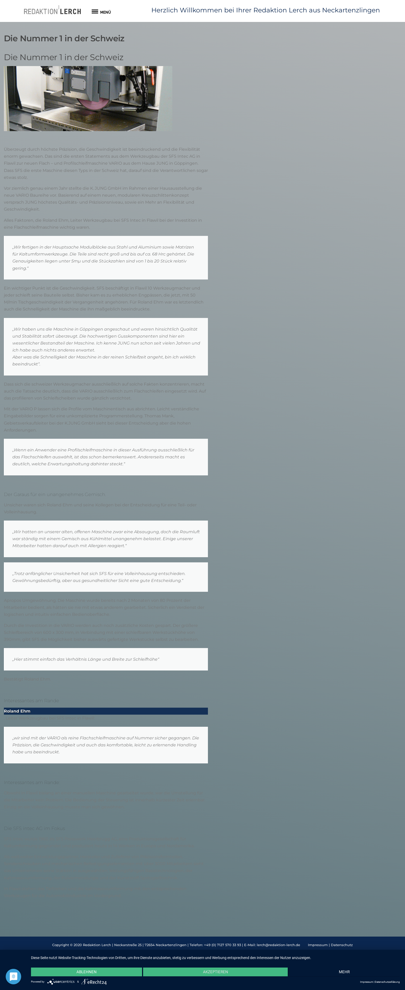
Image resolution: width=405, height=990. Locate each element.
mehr (344, 972)
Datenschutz (342, 945)
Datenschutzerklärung (387, 981)
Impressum (318, 945)
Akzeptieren (215, 972)
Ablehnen (86, 972)
